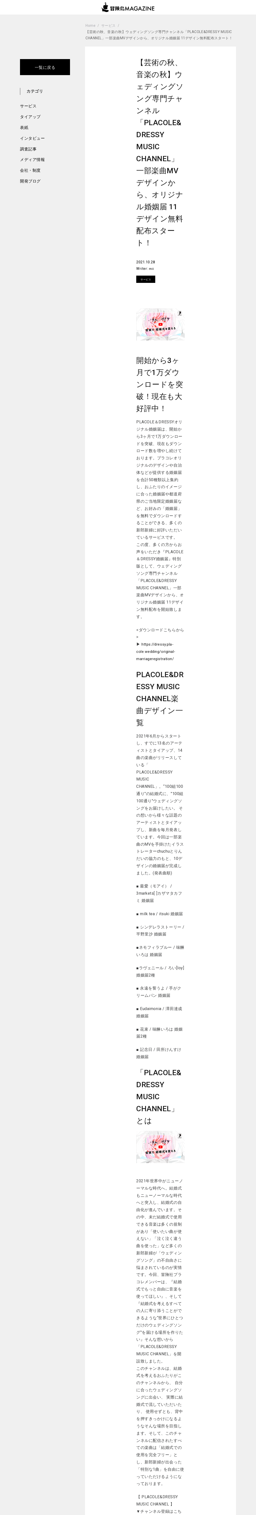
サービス (28, 106)
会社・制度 (30, 170)
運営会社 (198, 1470)
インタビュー (32, 138)
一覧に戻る (45, 67)
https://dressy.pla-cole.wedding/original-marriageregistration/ (157, 594)
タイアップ (30, 116)
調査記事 (28, 149)
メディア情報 (32, 159)
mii (177, 238)
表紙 (24, 127)
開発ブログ (30, 181)
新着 (103, 1470)
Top (36, 1457)
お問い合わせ (201, 1457)
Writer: (168, 238)
